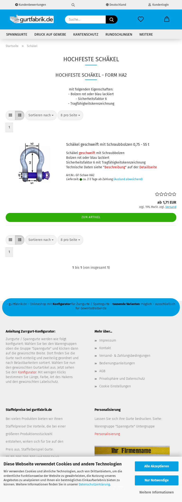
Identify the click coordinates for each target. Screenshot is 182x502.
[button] (167, 19)
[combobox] (41, 115)
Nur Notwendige (157, 480)
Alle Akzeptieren (156, 466)
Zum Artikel (91, 217)
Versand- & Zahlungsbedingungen (124, 356)
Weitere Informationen (156, 492)
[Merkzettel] (141, 19)
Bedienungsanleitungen (117, 363)
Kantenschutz (85, 34)
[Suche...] (112, 19)
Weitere (146, 34)
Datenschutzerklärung (94, 484)
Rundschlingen (118, 34)
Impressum (107, 340)
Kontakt (105, 348)
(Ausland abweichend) (128, 179)
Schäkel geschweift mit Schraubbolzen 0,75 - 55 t (107, 144)
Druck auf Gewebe (50, 34)
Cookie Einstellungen (115, 386)
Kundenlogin (158, 4)
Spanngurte (16, 34)
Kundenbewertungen (30, 4)
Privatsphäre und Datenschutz (122, 379)
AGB (102, 371)
